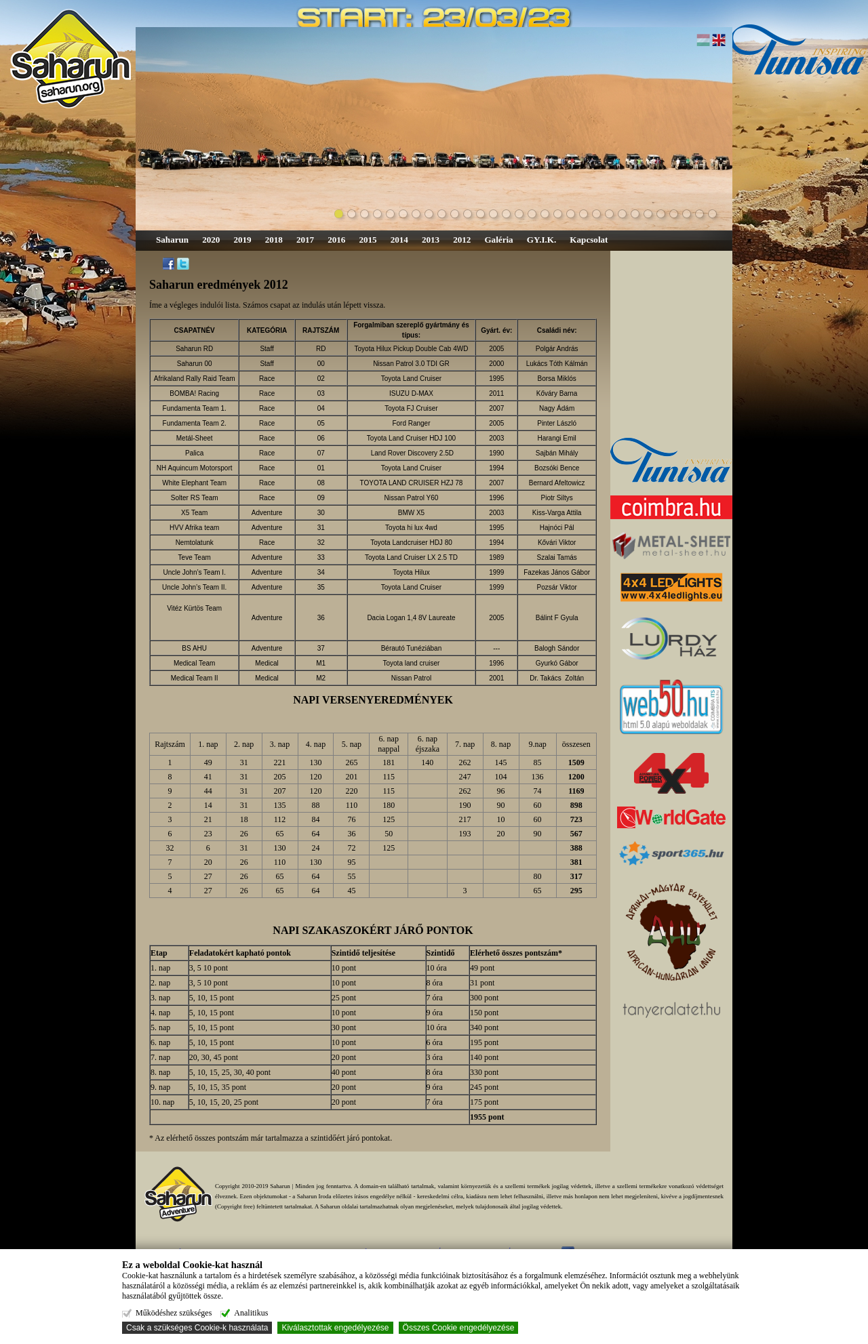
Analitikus (251, 1313)
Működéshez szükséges (174, 1313)
